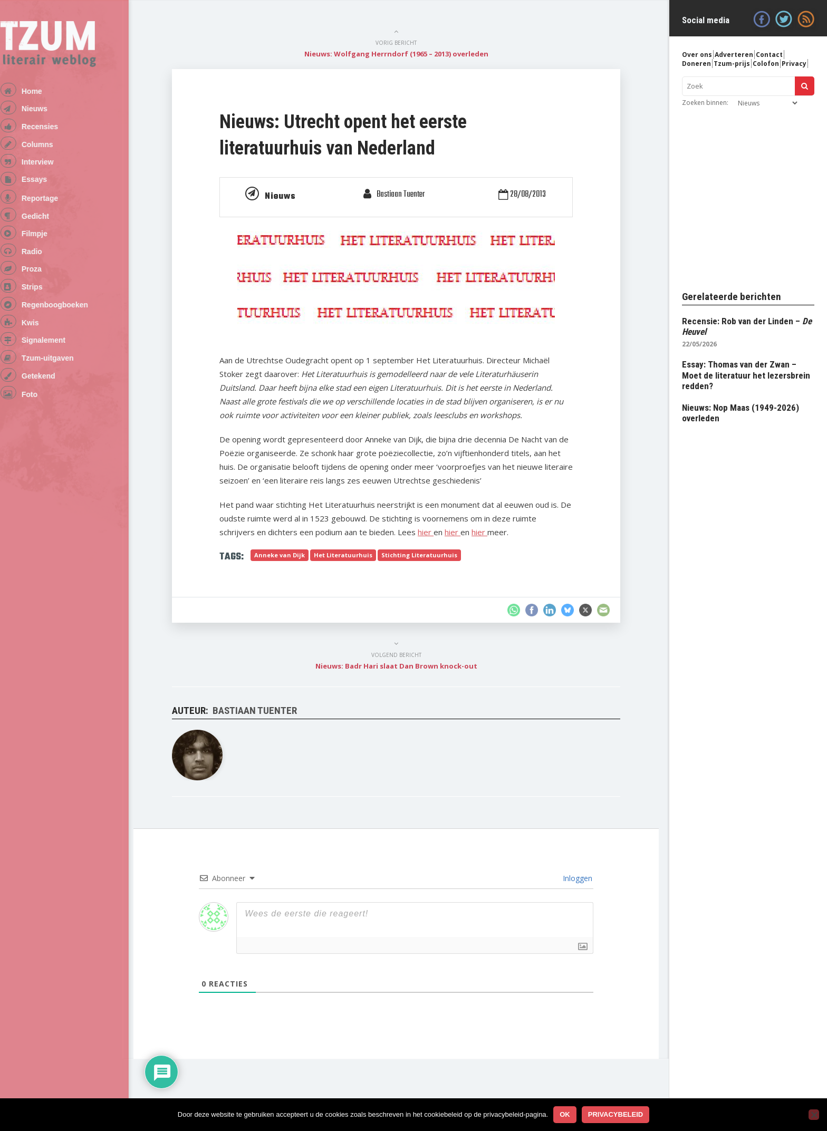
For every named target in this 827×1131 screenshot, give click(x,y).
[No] (814, 1114)
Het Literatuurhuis (352, 555)
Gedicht (49, 232)
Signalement (57, 372)
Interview (51, 171)
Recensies (53, 131)
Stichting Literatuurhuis (429, 555)
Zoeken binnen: (705, 102)
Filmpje (48, 251)
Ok (565, 1114)
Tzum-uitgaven (61, 392)
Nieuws (48, 111)
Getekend (52, 412)
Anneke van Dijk (289, 555)
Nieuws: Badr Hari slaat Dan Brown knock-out (406, 666)
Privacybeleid (615, 1114)
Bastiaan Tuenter (410, 194)
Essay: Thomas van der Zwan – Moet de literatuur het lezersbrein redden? (746, 375)
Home (45, 92)
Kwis (44, 351)
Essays (48, 191)
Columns (51, 151)
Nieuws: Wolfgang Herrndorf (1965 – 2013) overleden (406, 54)
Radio (45, 271)
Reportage (53, 212)
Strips (45, 311)
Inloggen (586, 878)
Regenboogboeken (68, 331)
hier (435, 532)
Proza (45, 291)
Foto (43, 432)
